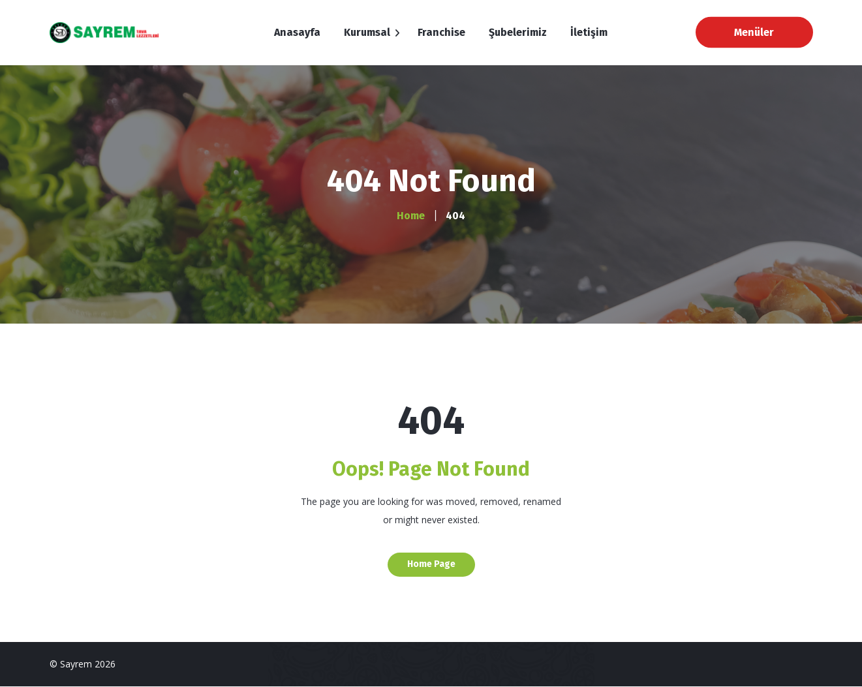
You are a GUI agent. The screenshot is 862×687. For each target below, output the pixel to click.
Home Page (431, 564)
